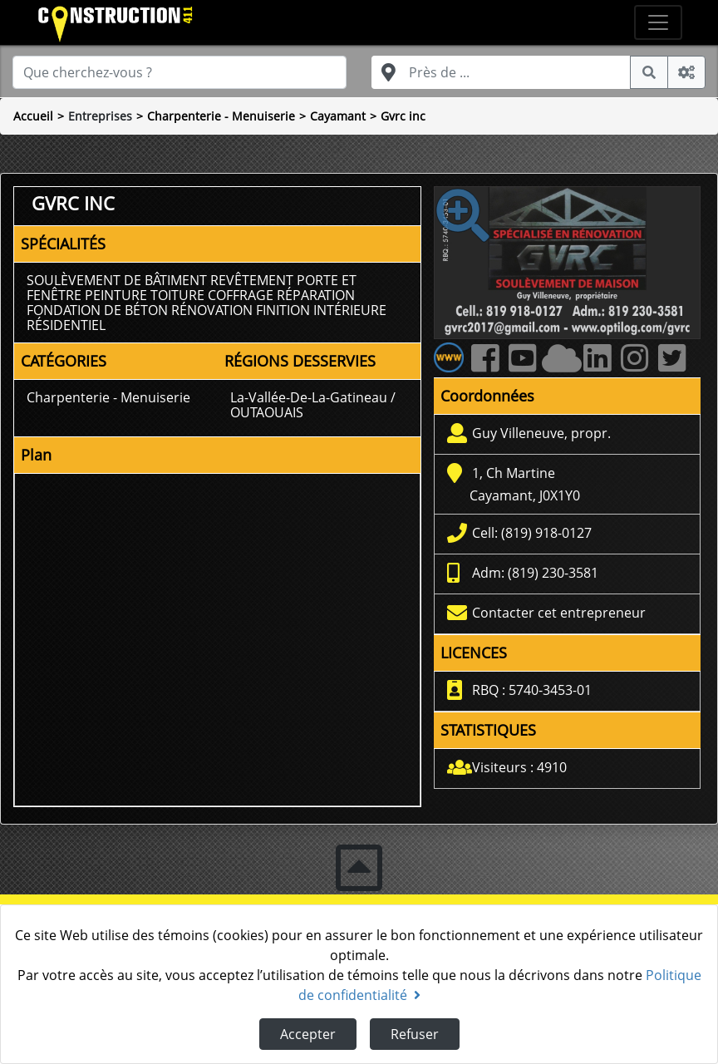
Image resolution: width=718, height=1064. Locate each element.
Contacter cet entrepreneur (559, 612)
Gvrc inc (403, 116)
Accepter (308, 1034)
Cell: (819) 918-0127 (532, 533)
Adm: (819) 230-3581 (535, 573)
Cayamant (338, 116)
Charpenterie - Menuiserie (221, 116)
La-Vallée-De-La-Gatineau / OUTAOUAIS (313, 405)
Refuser (415, 1034)
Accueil (33, 116)
